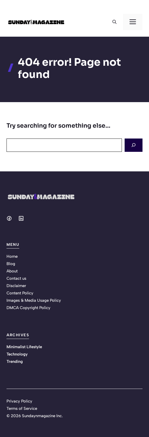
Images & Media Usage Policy (34, 300)
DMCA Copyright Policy (28, 307)
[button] (114, 22)
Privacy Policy (19, 401)
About (12, 271)
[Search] (133, 145)
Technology (17, 354)
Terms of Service (22, 408)
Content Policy (20, 293)
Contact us (16, 278)
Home (12, 256)
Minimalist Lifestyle (24, 346)
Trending (15, 361)
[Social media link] (9, 218)
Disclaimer (16, 285)
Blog (11, 263)
